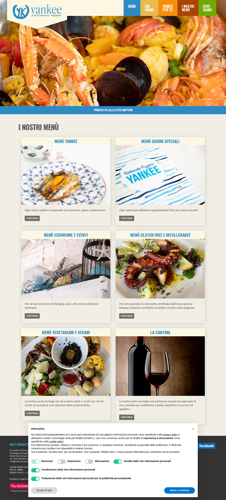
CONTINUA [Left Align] (32, 218)
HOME (132, 6)
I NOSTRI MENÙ (188, 8)
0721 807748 (19, 459)
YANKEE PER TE (168, 8)
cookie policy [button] (56, 441)
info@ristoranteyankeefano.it (24, 461)
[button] (193, 429)
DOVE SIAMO (207, 8)
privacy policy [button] (170, 434)
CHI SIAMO (149, 8)
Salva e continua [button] (179, 490)
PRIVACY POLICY (17, 473)
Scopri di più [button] (44, 490)
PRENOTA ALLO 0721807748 (113, 110)
